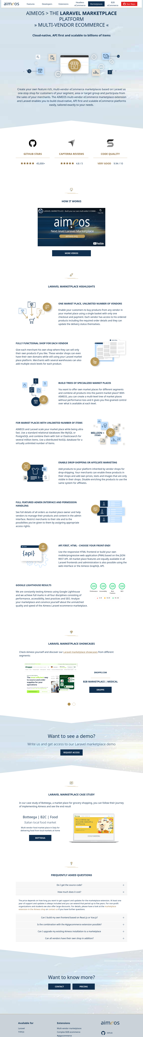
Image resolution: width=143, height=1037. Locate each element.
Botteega (40, 838)
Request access (72, 752)
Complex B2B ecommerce (68, 1032)
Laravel (21, 1028)
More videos (71, 253)
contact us (53, 909)
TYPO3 (21, 1032)
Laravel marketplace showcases (80, 652)
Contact (59, 986)
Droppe (100, 689)
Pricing (83, 986)
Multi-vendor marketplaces (69, 1028)
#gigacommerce (64, 1035)
